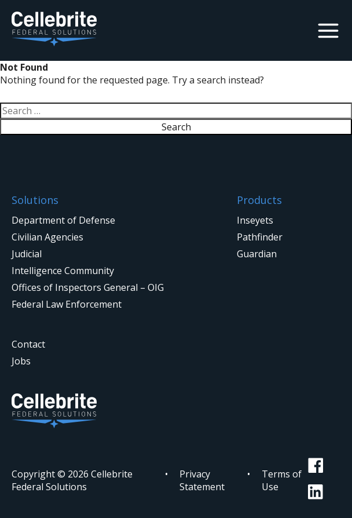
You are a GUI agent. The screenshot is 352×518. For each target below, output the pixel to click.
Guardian (257, 253)
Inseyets (255, 220)
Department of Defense (63, 220)
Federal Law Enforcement (67, 304)
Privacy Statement (202, 480)
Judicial (27, 253)
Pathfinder (260, 237)
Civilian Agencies (47, 237)
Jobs (21, 361)
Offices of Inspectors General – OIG (88, 287)
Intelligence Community (63, 270)
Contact (28, 344)
